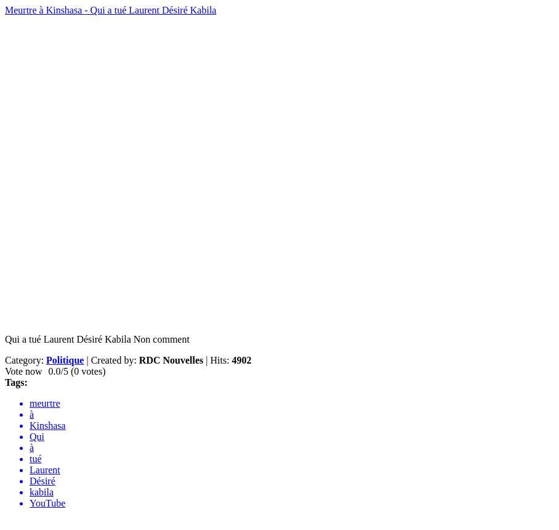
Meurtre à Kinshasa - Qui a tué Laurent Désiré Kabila (110, 10)
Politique (65, 360)
